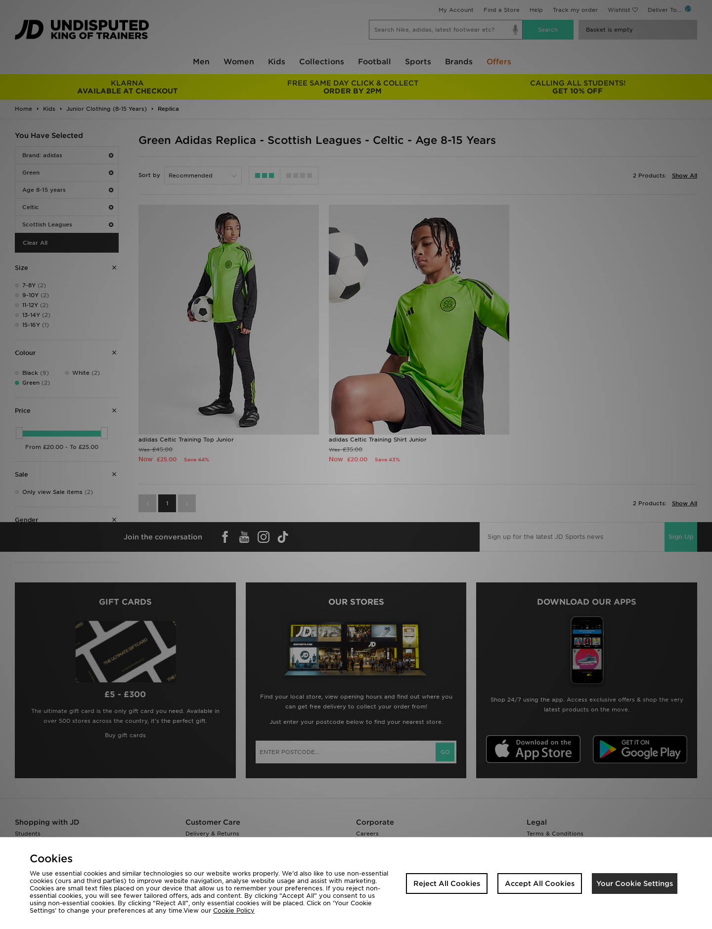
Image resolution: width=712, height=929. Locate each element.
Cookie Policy (234, 910)
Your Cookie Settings (634, 883)
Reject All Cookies (446, 883)
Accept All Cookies (540, 883)
